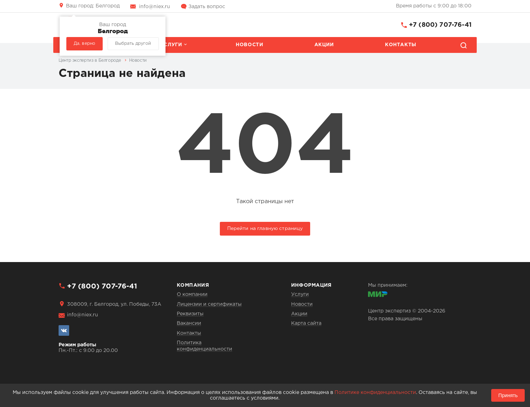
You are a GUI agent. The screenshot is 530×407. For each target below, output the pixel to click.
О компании (192, 294)
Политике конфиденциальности (375, 392)
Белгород (93, 6)
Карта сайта (306, 323)
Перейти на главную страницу (265, 228)
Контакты (400, 45)
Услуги (171, 45)
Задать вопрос (206, 7)
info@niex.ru (154, 7)
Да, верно (84, 43)
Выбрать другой (133, 43)
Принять (508, 395)
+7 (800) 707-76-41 (440, 25)
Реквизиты (190, 314)
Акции (324, 45)
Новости (249, 45)
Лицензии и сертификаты (209, 304)
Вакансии (189, 323)
